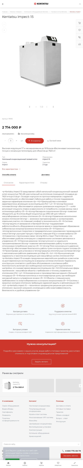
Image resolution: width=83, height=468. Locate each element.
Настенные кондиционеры (39, 406)
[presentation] (2, 385)
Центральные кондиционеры (40, 424)
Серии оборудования (10, 406)
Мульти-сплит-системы (38, 414)
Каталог (33, 401)
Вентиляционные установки (40, 427)
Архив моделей (35, 436)
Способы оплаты (9, 174)
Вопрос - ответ (62, 418)
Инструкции (61, 421)
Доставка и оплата (63, 406)
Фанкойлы (33, 421)
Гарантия (59, 412)
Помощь (60, 401)
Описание (8, 183)
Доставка (45, 174)
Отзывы (43, 183)
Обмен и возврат (62, 415)
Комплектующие (35, 430)
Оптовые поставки (63, 409)
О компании (7, 401)
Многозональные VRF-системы (41, 417)
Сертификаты (7, 412)
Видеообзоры (7, 409)
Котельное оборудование (39, 433)
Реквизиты (6, 415)
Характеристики (26, 183)
